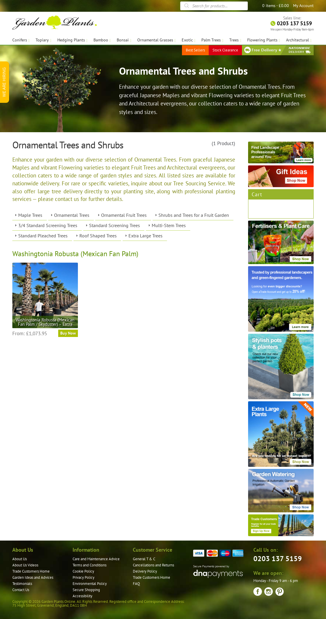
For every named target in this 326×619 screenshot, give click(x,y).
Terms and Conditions (89, 565)
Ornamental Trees (71, 215)
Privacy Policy (83, 577)
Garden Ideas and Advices (32, 577)
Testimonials (22, 583)
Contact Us (20, 589)
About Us (19, 558)
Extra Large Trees (145, 236)
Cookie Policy (83, 571)
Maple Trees (30, 215)
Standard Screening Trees (114, 225)
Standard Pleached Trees (43, 236)
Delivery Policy (145, 571)
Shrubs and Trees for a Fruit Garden (193, 215)
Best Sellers (195, 49)
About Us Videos (25, 565)
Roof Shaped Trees (98, 236)
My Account (303, 5)
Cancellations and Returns (153, 565)
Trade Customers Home (31, 571)
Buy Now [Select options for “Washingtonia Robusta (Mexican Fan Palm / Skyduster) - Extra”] (68, 333)
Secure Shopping (86, 589)
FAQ (136, 583)
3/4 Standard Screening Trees (47, 225)
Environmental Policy (90, 583)
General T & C (144, 558)
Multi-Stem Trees (169, 225)
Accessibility (82, 595)
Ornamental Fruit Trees (124, 215)
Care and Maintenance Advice (96, 558)
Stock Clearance (225, 49)
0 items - (275, 5)
